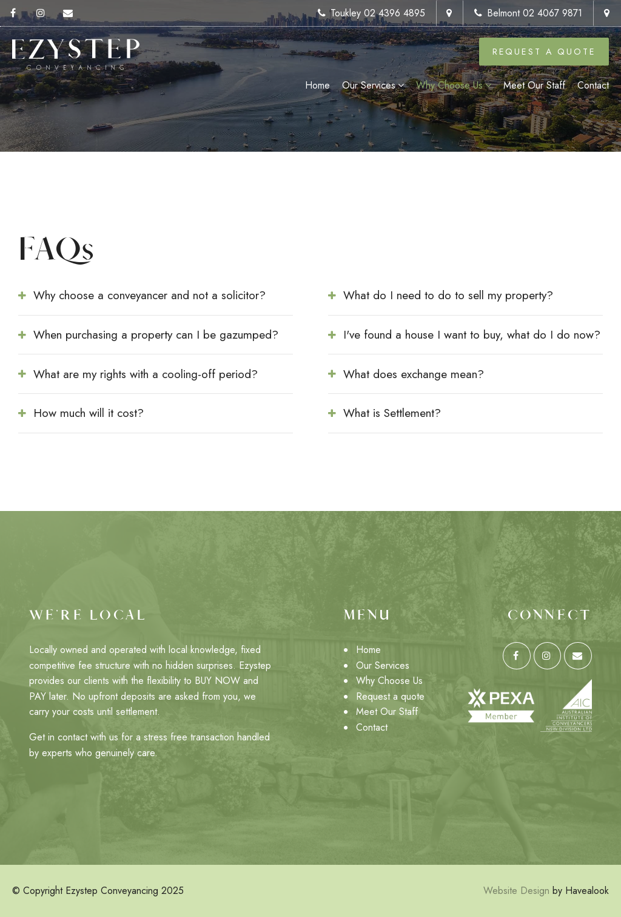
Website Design (516, 891)
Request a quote (390, 696)
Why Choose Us (449, 85)
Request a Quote (544, 52)
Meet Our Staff (534, 85)
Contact (593, 85)
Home (317, 85)
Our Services (368, 85)
